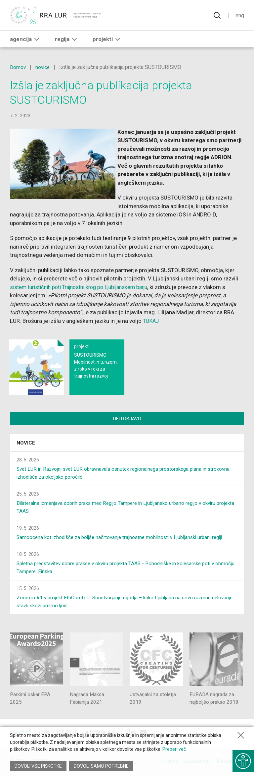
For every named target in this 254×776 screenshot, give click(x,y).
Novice (26, 444)
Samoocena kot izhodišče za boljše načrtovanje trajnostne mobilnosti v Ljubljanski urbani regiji (125, 538)
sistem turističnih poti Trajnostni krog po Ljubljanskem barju (84, 287)
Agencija (26, 40)
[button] (37, 40)
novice (43, 67)
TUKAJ (151, 321)
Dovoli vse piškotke (38, 766)
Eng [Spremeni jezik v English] (239, 15)
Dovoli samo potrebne (101, 766)
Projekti (108, 40)
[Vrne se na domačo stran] (56, 16)
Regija (67, 40)
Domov (18, 67)
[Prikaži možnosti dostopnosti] (242, 759)
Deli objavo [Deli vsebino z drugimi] (127, 418)
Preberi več (174, 749)
